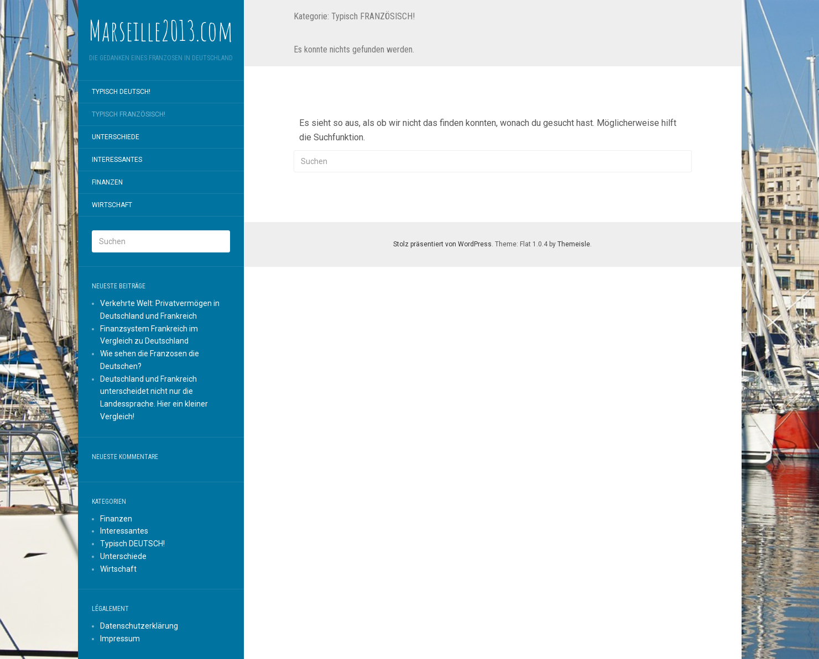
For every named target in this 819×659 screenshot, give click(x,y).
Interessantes (117, 160)
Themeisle (573, 244)
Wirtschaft (112, 205)
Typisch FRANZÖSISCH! (128, 114)
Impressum (120, 638)
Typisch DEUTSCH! (121, 92)
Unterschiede (115, 137)
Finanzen (107, 182)
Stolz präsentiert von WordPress (442, 244)
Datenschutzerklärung (139, 625)
